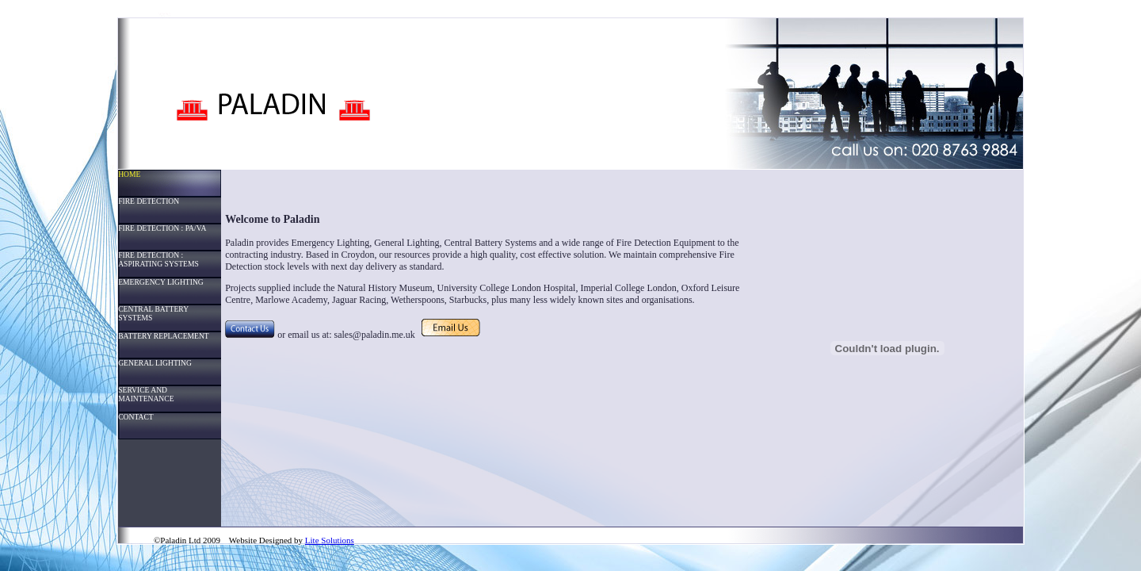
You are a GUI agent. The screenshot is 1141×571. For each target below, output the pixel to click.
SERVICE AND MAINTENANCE (146, 394)
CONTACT (136, 416)
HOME (129, 174)
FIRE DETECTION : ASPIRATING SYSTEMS (158, 259)
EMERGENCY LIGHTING (161, 282)
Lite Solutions (329, 540)
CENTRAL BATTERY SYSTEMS (153, 313)
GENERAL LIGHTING (155, 362)
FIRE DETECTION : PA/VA (162, 228)
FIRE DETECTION (148, 201)
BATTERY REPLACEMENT (163, 335)
